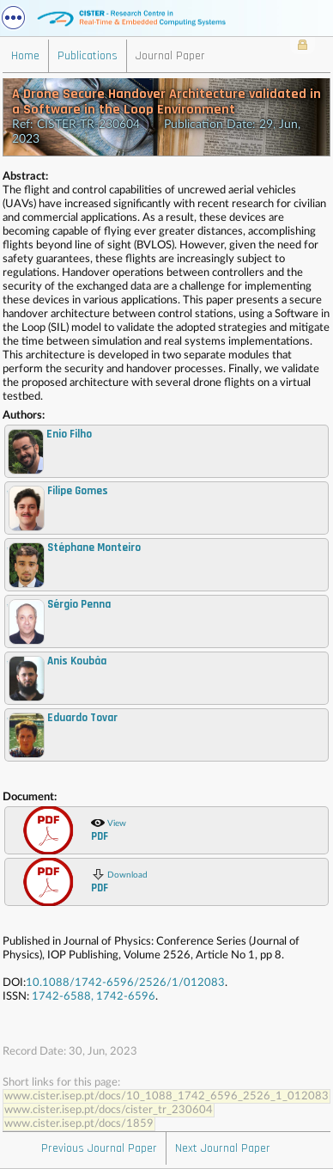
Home (25, 56)
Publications (88, 56)
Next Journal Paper (222, 1148)
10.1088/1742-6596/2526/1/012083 (125, 982)
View (108, 829)
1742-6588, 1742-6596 (93, 996)
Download (119, 881)
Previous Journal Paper (99, 1148)
